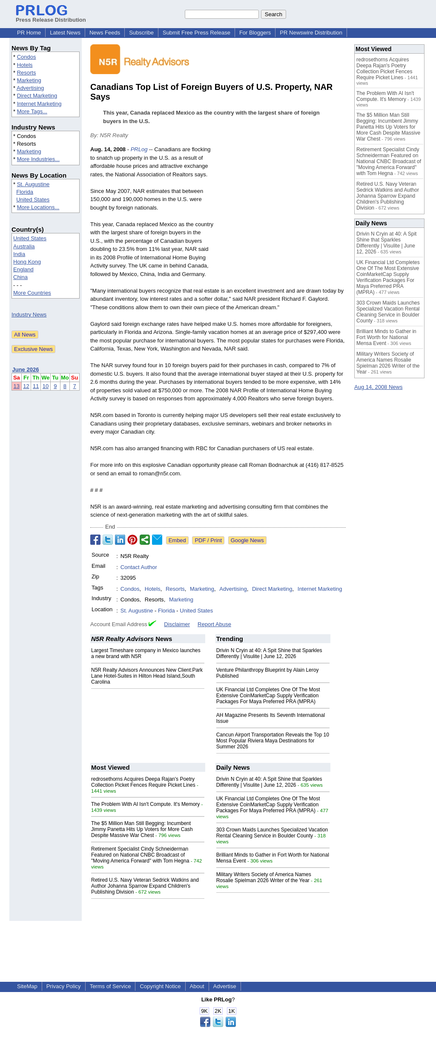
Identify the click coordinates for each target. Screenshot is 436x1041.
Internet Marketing (39, 104)
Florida (24, 192)
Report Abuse (214, 624)
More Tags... (32, 111)
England (23, 269)
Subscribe (141, 32)
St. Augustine (33, 184)
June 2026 (25, 369)
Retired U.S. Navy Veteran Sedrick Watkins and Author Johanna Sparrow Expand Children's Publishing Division (145, 886)
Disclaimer (177, 624)
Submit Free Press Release (196, 32)
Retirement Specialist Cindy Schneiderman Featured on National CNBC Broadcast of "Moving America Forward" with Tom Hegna (140, 855)
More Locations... (38, 207)
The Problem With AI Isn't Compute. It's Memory (145, 804)
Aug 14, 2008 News (378, 387)
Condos (26, 57)
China (20, 277)
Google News (247, 540)
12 (26, 386)
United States (32, 199)
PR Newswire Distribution (311, 32)
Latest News (65, 32)
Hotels (25, 65)
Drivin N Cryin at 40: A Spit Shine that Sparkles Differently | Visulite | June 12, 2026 (269, 653)
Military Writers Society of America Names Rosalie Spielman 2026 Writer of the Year (263, 877)
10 (46, 386)
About (197, 986)
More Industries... (38, 159)
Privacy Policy (63, 986)
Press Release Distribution (51, 16)
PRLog (139, 149)
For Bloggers (255, 32)
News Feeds (104, 32)
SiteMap (27, 986)
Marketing (29, 80)
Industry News (28, 314)
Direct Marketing (37, 95)
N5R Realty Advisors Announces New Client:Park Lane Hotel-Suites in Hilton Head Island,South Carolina (147, 676)
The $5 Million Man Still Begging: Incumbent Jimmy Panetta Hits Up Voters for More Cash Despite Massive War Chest (142, 829)
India (19, 254)
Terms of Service (110, 986)
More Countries (32, 293)
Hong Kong (27, 262)
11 (36, 386)
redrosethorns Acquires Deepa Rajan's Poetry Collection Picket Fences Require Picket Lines (143, 782)
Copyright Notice (160, 986)
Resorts (26, 72)
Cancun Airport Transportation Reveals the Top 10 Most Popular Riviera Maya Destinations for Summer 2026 (272, 741)
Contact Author (138, 567)
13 (17, 386)
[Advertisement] (282, 208)
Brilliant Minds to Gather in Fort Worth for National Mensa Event (386, 337)
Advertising (30, 88)
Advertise (224, 986)
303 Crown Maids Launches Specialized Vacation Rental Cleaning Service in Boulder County (272, 833)
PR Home (29, 32)
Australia (24, 246)
